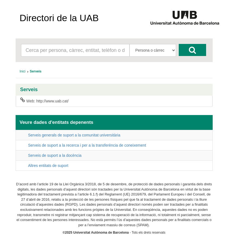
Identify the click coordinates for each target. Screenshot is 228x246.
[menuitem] (22, 71)
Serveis (29, 89)
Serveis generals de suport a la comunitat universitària (74, 135)
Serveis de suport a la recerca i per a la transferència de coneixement (87, 145)
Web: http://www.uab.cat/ (44, 100)
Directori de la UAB (59, 18)
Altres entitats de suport (48, 165)
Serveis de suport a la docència (55, 155)
